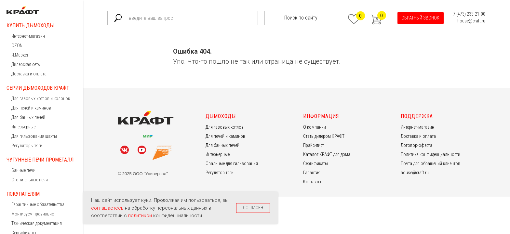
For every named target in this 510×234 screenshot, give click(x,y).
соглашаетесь (108, 208)
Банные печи (23, 170)
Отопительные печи (29, 179)
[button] (420, 18)
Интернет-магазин (28, 36)
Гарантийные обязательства (37, 204)
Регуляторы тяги (26, 145)
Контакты (312, 181)
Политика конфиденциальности (430, 154)
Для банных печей (28, 117)
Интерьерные (23, 126)
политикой (140, 215)
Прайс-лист (313, 145)
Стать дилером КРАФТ (323, 136)
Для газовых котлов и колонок (40, 98)
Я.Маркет (19, 55)
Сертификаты (315, 163)
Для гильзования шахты (34, 136)
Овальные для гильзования (232, 163)
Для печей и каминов (31, 107)
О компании (314, 127)
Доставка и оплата (29, 73)
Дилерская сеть (25, 64)
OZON (16, 45)
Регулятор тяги (220, 172)
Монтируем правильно (32, 213)
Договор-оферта (416, 145)
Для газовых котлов (225, 127)
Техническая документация (36, 223)
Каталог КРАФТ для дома (326, 154)
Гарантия (311, 172)
